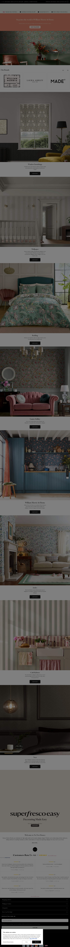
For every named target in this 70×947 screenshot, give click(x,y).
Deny (26, 941)
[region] (22, 937)
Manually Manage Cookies (8, 941)
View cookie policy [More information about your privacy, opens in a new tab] (33, 938)
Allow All (36, 941)
